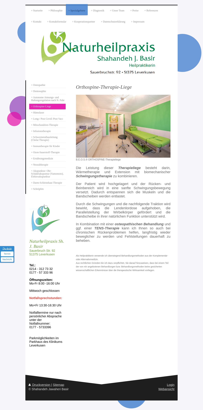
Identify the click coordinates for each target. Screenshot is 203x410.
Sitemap (58, 385)
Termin (7, 254)
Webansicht (166, 389)
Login (170, 385)
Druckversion (40, 385)
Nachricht (7, 259)
